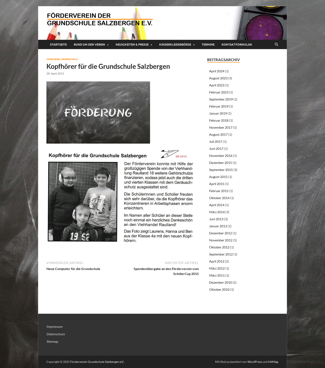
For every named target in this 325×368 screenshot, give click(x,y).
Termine (208, 44)
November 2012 (220, 240)
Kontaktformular (237, 44)
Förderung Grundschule (62, 59)
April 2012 (216, 261)
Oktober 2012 (219, 247)
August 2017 (218, 134)
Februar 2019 (218, 106)
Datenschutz (56, 334)
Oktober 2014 (219, 198)
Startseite (58, 44)
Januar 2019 (218, 113)
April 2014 (216, 205)
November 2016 (220, 155)
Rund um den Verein (89, 44)
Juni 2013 (216, 219)
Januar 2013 (218, 226)
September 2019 (221, 99)
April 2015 (216, 184)
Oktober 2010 (219, 289)
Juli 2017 (215, 141)
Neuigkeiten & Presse (132, 44)
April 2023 (216, 85)
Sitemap (52, 341)
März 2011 (217, 275)
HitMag (273, 361)
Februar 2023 (218, 92)
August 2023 (218, 78)
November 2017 (220, 127)
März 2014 (217, 212)
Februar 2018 (218, 120)
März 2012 (217, 268)
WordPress (254, 361)
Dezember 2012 (220, 233)
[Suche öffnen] (276, 44)
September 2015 (221, 170)
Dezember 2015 (220, 163)
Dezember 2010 (220, 282)
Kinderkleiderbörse (175, 44)
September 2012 (221, 254)
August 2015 (218, 177)
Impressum (55, 326)
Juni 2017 (216, 148)
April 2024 (216, 71)
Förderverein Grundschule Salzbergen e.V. (97, 361)
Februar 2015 (218, 191)
